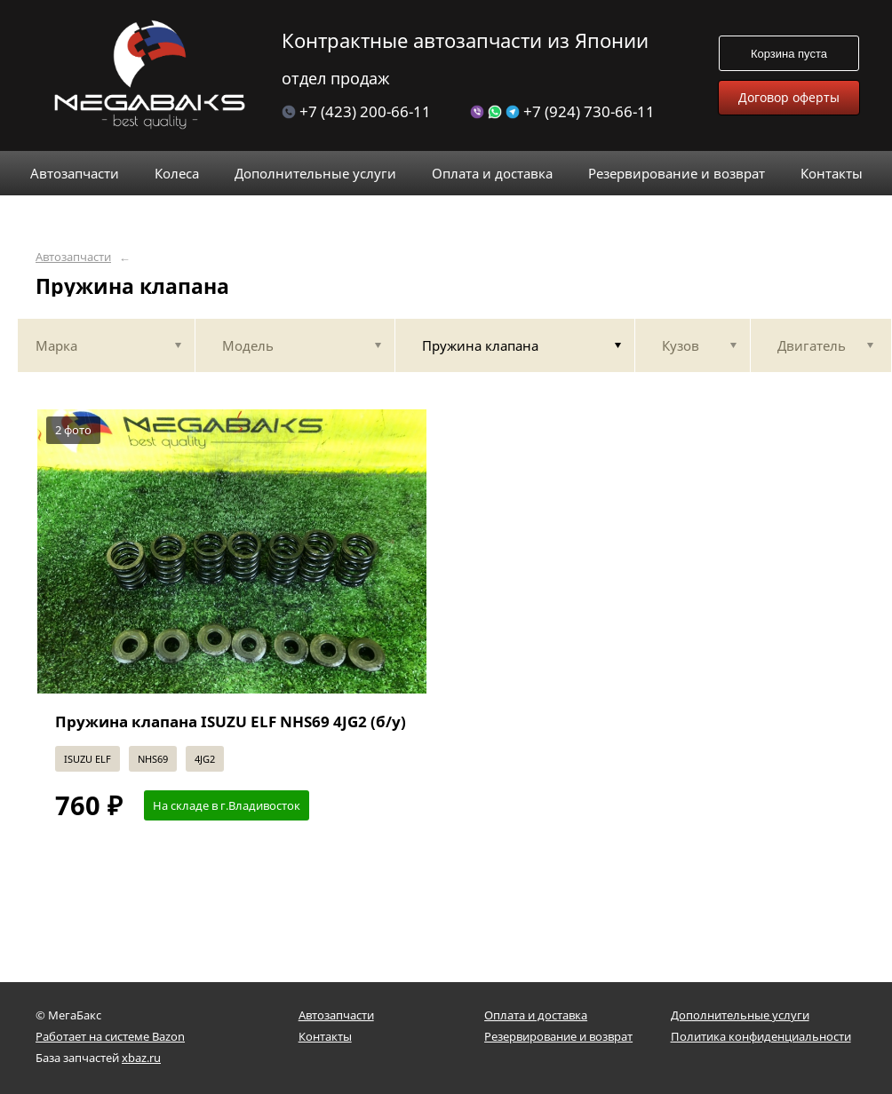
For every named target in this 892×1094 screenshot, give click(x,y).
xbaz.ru (141, 1058)
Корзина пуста (789, 53)
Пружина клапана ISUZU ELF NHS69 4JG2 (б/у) (230, 721)
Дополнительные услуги (740, 1015)
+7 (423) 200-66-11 (356, 111)
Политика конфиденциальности (761, 1036)
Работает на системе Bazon (110, 1036)
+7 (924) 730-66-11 (562, 111)
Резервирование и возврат (558, 1036)
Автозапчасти (73, 257)
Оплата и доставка (535, 1015)
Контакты (325, 1036)
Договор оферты (789, 97)
